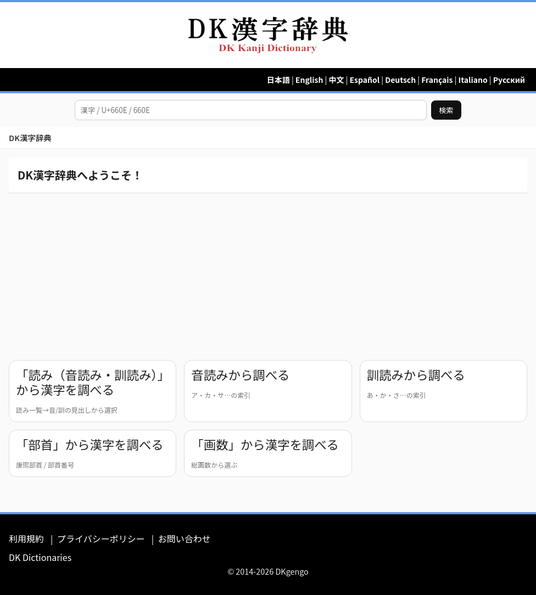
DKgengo (291, 571)
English (309, 79)
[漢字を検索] (251, 110)
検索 (446, 110)
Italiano (473, 79)
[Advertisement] (268, 274)
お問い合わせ (184, 538)
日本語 (278, 79)
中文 (336, 79)
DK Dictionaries (40, 557)
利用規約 (26, 538)
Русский (509, 79)
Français (437, 79)
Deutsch (400, 79)
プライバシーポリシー (101, 538)
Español (364, 79)
